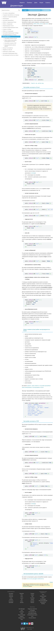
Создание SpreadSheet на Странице (11, 15)
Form (22, 596)
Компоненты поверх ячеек (9, 51)
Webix (23, 628)
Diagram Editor (21, 617)
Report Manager (21, 614)
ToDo (22, 618)
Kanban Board (43, 595)
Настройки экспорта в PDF (10, 43)
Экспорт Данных (6, 36)
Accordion (11, 593)
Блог (32, 615)
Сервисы (47, 2)
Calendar (11, 594)
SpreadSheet (46, 10)
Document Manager (43, 600)
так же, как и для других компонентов (35, 578)
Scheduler (21, 611)
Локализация (6, 18)
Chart (11, 597)
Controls (11, 599)
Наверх (51, 581)
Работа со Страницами (8, 31)
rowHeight (33, 172)
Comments (11, 600)
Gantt (21, 612)
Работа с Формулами (7, 24)
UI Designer (32, 609)
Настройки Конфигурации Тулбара (10, 32)
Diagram (22, 615)
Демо (35, 2)
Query (43, 597)
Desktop (43, 603)
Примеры (29, 2)
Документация (16, 6)
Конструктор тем (32, 611)
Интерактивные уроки (32, 614)
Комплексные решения (35, 10)
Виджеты (22, 2)
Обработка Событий (7, 49)
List (21, 599)
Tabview (21, 602)
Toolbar (32, 594)
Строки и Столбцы (7, 29)
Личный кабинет (32, 617)
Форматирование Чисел (8, 25)
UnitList (32, 599)
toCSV (46, 23)
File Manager (43, 598)
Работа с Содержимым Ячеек (9, 22)
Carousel (11, 596)
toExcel (41, 23)
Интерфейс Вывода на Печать (10, 34)
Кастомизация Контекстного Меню (10, 55)
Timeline (32, 593)
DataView (22, 593)
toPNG (38, 23)
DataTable (11, 602)
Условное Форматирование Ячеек (10, 27)
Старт (25, 10)
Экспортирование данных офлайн (10, 45)
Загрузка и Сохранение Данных (10, 16)
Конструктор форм (32, 612)
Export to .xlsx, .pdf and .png (33, 83)
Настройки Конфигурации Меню (10, 53)
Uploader (32, 600)
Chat (22, 609)
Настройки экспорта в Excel (10, 38)
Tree (32, 596)
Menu (21, 600)
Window (32, 602)
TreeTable (32, 597)
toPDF (34, 23)
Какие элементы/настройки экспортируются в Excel (10, 41)
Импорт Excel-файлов (8, 47)
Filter (22, 594)
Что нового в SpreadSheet (8, 13)
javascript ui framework (34, 584)
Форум (41, 2)
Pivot (43, 594)
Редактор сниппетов (32, 608)
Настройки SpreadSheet (8, 20)
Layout (21, 597)
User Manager (22, 608)
